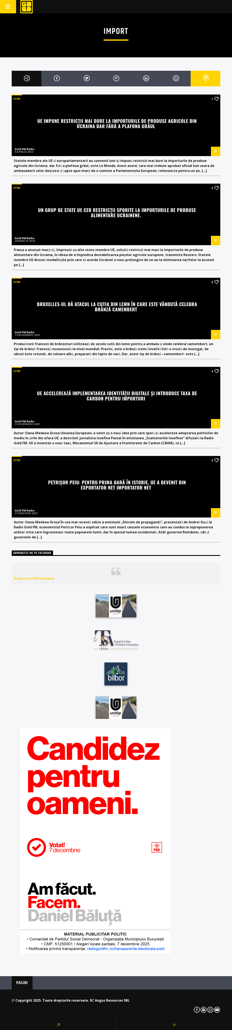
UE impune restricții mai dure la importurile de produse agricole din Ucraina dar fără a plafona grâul (117, 123)
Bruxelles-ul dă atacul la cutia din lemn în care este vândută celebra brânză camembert (117, 306)
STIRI (16, 99)
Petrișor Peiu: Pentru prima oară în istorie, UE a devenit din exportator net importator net (117, 485)
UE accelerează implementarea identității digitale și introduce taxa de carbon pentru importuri (117, 396)
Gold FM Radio (24, 149)
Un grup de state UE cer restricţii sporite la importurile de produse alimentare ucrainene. (117, 212)
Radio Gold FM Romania (34, 578)
